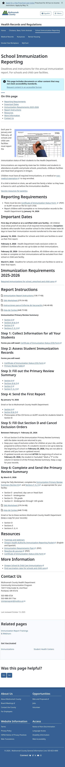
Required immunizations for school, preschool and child (29, 281)
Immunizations (7, 649)
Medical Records (7, 37)
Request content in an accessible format (24, 87)
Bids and (41, 699)
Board (8, 703)
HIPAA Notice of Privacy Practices (13, 735)
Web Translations (7, 739)
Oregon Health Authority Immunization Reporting (30, 542)
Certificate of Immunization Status (40, 203)
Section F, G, (11, 389)
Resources (8, 112)
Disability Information (41, 735)
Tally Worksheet (11, 300)
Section (9, 320)
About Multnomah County (11, 699)
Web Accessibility (39, 739)
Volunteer (36, 707)
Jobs (34, 703)
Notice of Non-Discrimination (44, 727)
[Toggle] (58, 13)
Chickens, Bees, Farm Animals (20, 30)
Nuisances (21, 37)
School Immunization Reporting (47, 30)
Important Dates (11, 104)
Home (3, 30)
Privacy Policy (6, 731)
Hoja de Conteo (11, 310)
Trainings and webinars (14, 540)
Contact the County (8, 707)
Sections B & (11, 322)
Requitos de (14, 551)
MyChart (25, 43)
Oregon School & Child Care (24, 565)
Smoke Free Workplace (10, 43)
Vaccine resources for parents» (14, 191)
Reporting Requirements (15, 101)
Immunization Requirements (20, 548)
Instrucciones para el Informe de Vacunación (23, 305)
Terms (3, 727)
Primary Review (14, 366)
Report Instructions (12, 110)
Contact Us (9, 118)
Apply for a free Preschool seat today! (20, 3)
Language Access (39, 731)
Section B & (11, 412)
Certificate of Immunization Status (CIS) (41, 343)
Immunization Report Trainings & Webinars (14, 632)
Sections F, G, (12, 328)
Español (47, 13)
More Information (12, 115)
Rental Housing (34, 37)
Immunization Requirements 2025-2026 (21, 107)
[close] (62, 3)
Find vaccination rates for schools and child (26, 568)
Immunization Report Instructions (19, 295)
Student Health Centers (44, 649)
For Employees (6, 711)
